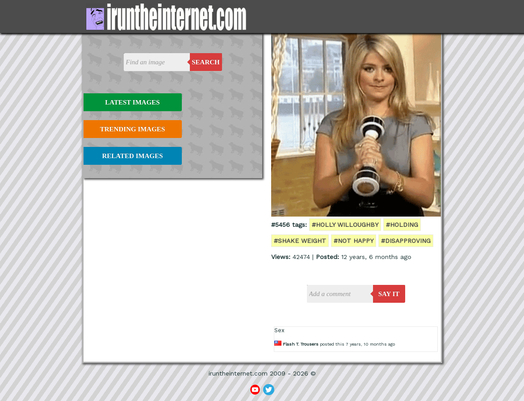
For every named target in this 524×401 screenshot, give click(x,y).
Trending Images (132, 129)
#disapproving (406, 240)
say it (389, 293)
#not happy (353, 240)
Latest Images (132, 102)
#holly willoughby (345, 224)
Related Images (132, 155)
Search (206, 62)
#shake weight (300, 240)
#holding (402, 224)
